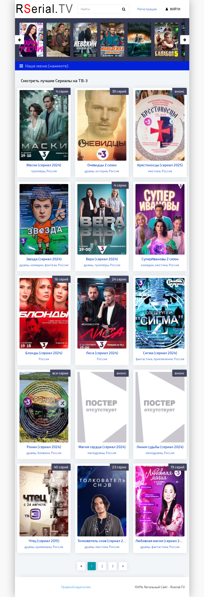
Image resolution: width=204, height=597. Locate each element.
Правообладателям (76, 587)
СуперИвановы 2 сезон (160, 259)
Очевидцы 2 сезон (102, 165)
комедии (36, 265)
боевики (43, 453)
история (102, 171)
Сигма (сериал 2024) (160, 353)
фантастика (144, 359)
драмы (89, 171)
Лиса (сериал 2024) (102, 353)
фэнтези (51, 265)
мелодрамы (96, 453)
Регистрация (147, 9)
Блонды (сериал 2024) (43, 353)
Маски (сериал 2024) (44, 165)
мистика (154, 171)
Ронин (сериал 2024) (44, 447)
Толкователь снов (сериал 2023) (101, 541)
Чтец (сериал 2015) (44, 541)
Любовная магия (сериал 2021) (159, 541)
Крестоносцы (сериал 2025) (160, 165)
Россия (52, 171)
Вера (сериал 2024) (102, 259)
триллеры (38, 171)
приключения (163, 359)
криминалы (43, 547)
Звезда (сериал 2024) (43, 259)
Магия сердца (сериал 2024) (102, 447)
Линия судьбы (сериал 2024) (160, 447)
